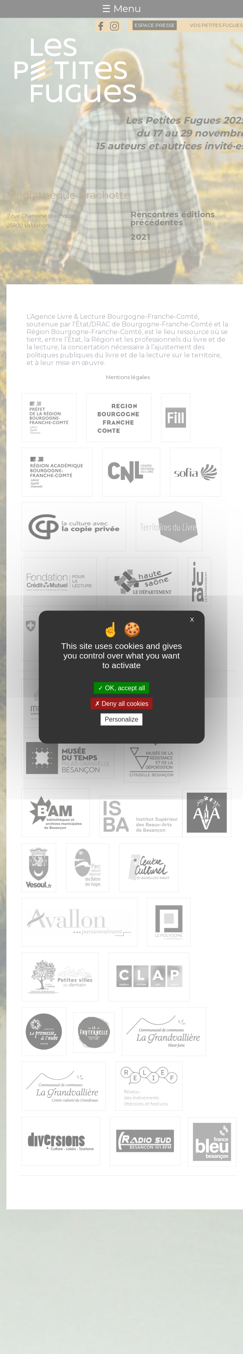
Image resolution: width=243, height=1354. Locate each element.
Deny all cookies (122, 703)
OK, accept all (121, 688)
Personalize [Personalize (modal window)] (122, 719)
